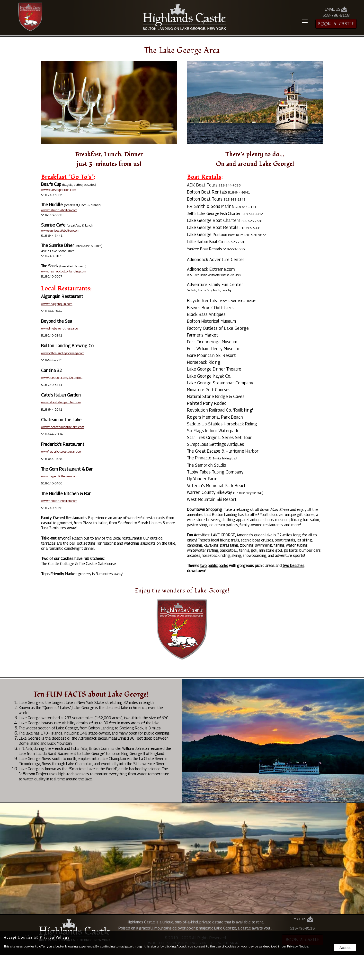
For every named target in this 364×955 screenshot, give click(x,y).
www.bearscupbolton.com (58, 190)
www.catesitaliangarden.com (61, 402)
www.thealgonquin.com (56, 304)
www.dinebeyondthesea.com (60, 328)
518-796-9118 (336, 15)
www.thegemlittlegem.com (59, 476)
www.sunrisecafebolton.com (60, 230)
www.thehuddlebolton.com (59, 210)
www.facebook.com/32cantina (61, 378)
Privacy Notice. (298, 946)
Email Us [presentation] (336, 9)
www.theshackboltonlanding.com (63, 271)
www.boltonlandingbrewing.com (62, 353)
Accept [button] (345, 948)
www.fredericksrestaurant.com (62, 451)
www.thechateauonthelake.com (62, 427)
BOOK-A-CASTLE (336, 24)
